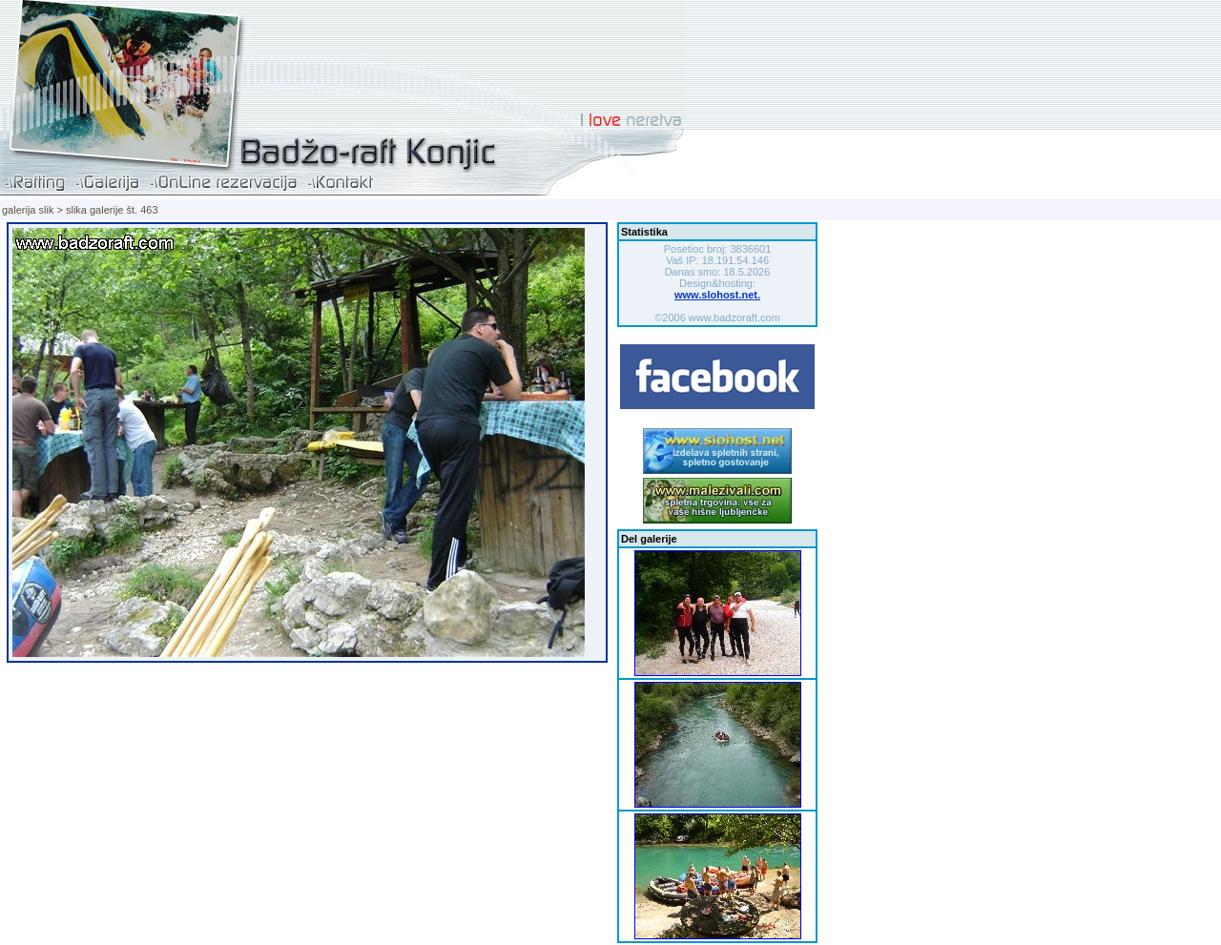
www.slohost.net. (717, 294)
